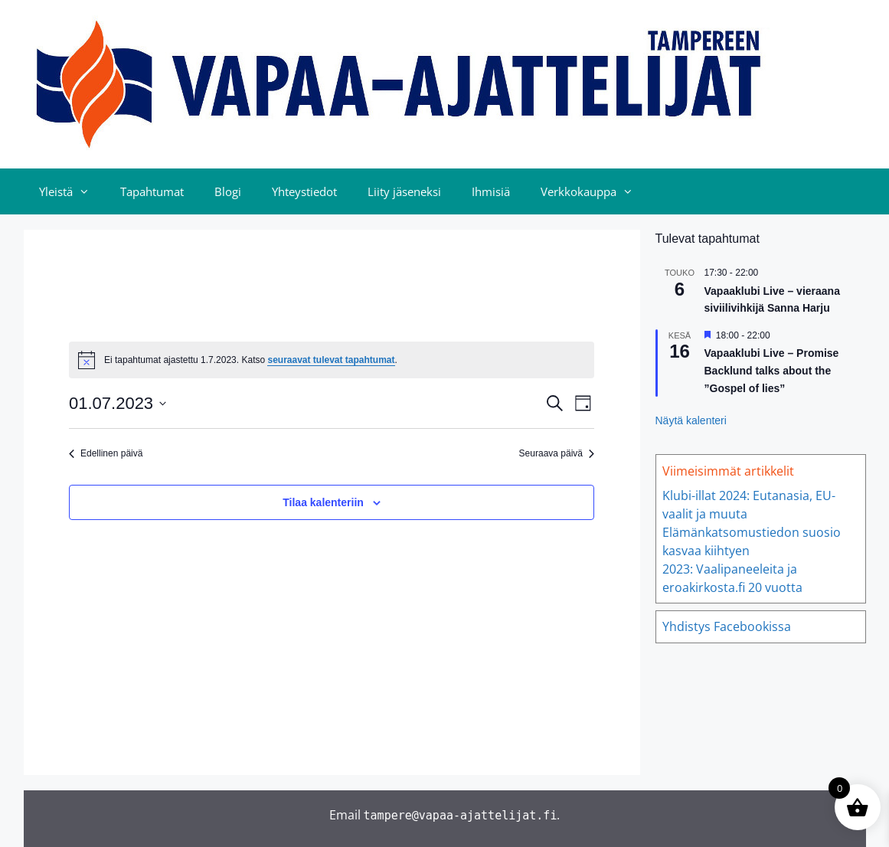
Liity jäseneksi (404, 191)
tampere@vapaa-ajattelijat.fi (460, 815)
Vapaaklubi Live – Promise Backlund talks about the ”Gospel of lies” (771, 370)
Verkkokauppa (595, 191)
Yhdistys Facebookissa (726, 626)
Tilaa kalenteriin (323, 502)
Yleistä (72, 191)
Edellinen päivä (105, 453)
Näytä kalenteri (691, 420)
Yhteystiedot (304, 191)
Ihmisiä (491, 191)
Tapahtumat (152, 191)
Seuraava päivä (556, 453)
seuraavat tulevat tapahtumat (330, 360)
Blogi (227, 191)
